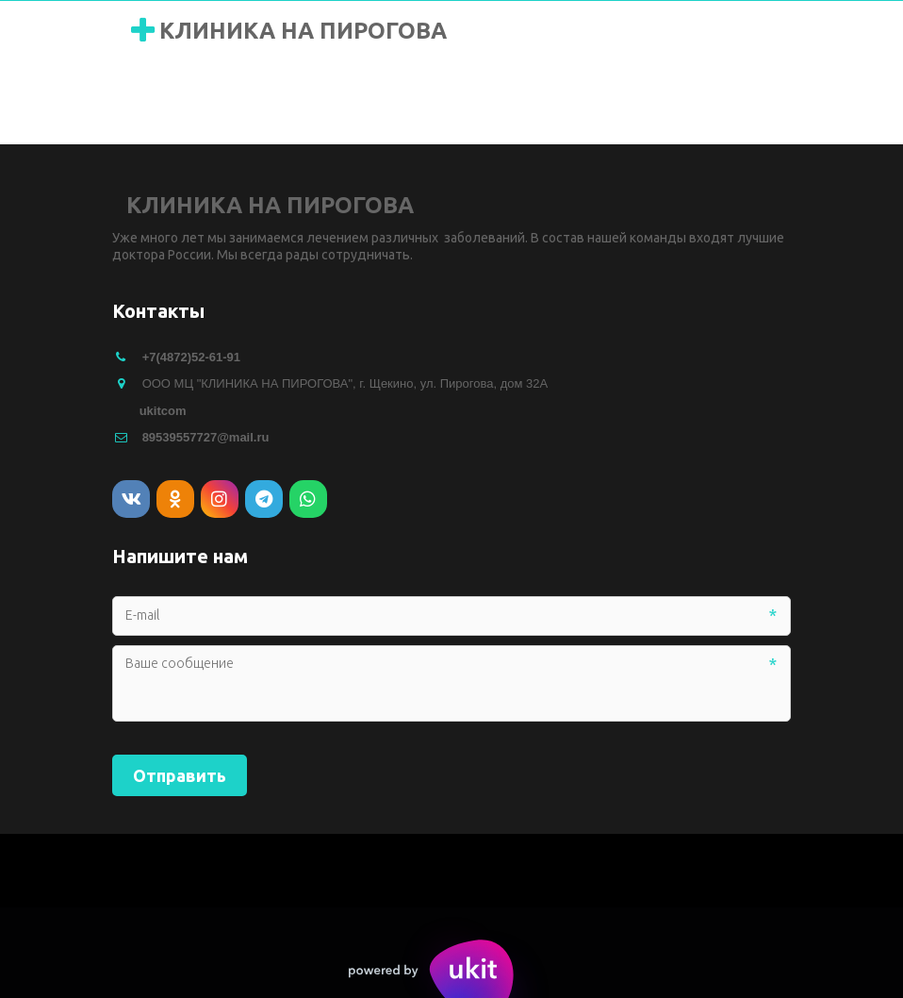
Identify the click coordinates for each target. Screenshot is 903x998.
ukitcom (163, 411)
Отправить (179, 775)
